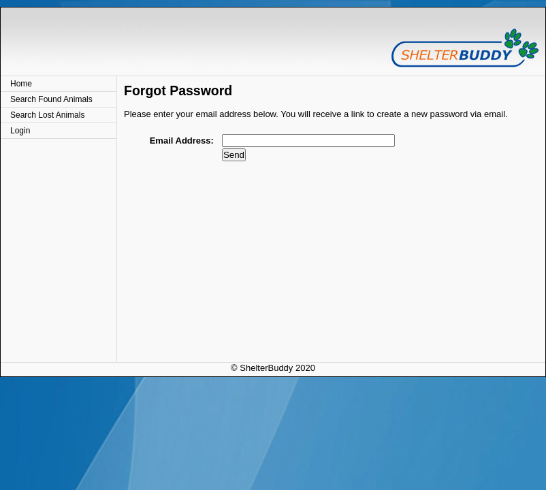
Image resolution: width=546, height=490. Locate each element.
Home (21, 83)
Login (20, 130)
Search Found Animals (51, 99)
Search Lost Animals (47, 115)
